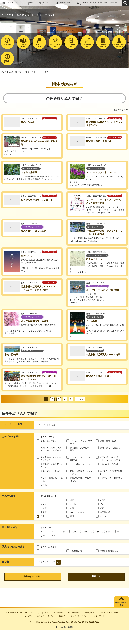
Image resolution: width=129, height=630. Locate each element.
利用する (103, 45)
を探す (23, 45)
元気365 (69, 627)
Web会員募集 (89, 612)
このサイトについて (11, 3)
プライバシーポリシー (79, 616)
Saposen (7, 62)
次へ (79, 399)
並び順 (5, 561)
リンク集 (28, 616)
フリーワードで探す (12, 424)
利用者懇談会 (73, 612)
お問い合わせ (46, 3)
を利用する (119, 45)
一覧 (39, 45)
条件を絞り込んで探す (64, 98)
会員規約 (61, 616)
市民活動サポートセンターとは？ (19, 612)
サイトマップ (99, 616)
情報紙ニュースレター (109, 612)
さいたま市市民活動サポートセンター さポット (20, 72)
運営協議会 (58, 612)
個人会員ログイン (65, 3)
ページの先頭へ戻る (121, 603)
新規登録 (30, 3)
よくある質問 (43, 612)
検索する (96, 576)
